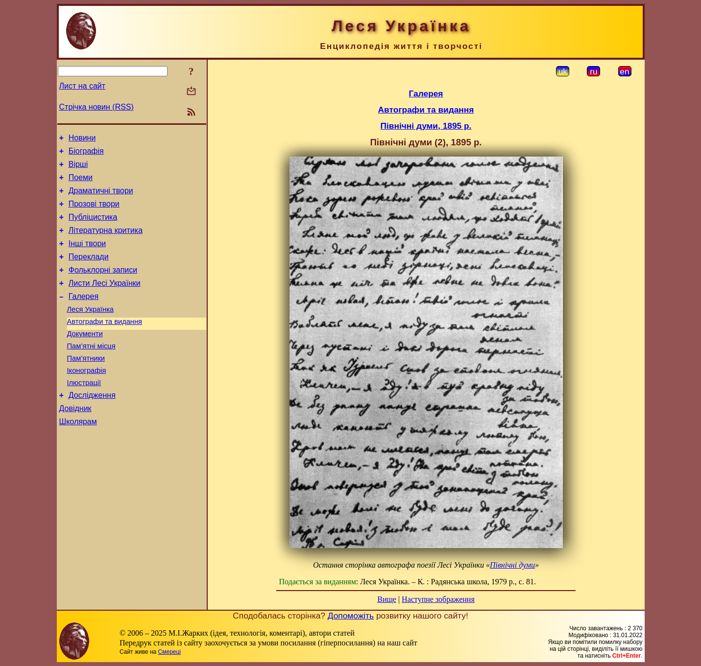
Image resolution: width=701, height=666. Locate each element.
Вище (386, 599)
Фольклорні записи (103, 286)
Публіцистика (93, 227)
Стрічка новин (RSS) (96, 107)
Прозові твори (94, 212)
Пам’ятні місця (91, 371)
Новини (82, 139)
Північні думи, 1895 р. (426, 126)
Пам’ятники (86, 385)
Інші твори (87, 257)
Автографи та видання (104, 343)
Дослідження (92, 426)
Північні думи (512, 565)
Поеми (81, 183)
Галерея (83, 315)
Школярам (78, 455)
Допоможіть (351, 615)
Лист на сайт (82, 86)
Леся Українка (90, 330)
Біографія (86, 154)
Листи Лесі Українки (105, 301)
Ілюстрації (84, 412)
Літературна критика (106, 242)
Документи (85, 357)
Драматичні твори (101, 198)
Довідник (75, 440)
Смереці (169, 651)
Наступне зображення (438, 599)
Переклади (89, 271)
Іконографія (86, 398)
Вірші (78, 168)
